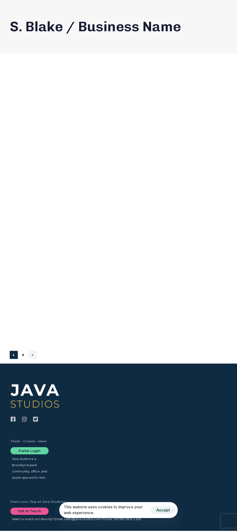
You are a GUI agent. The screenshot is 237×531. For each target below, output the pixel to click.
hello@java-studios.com (82, 519)
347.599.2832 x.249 (127, 519)
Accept (163, 510)
